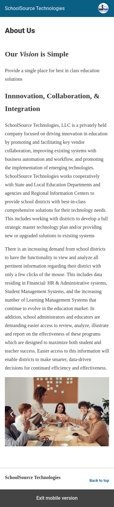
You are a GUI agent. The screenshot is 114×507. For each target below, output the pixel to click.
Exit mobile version (57, 498)
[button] (12, 414)
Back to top (99, 480)
